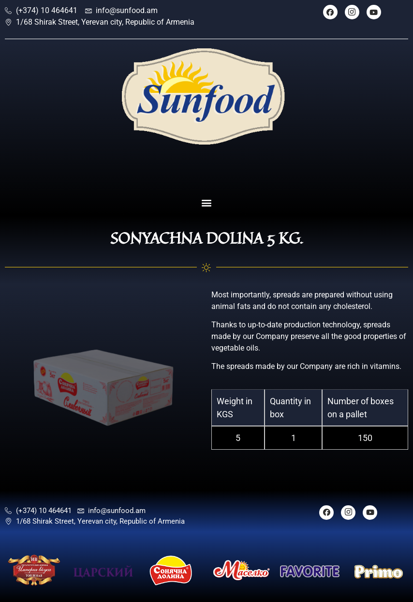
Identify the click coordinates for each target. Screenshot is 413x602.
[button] (207, 203)
